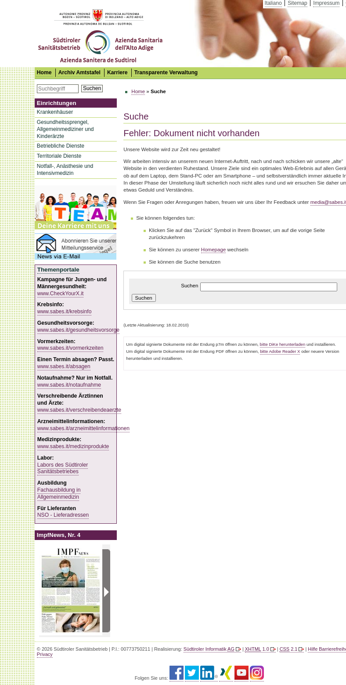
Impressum (326, 3)
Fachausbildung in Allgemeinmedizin (59, 493)
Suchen (92, 88)
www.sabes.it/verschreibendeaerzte (79, 410)
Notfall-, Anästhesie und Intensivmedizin (65, 169)
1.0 (257, 649)
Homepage (213, 249)
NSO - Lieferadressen (63, 515)
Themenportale (58, 269)
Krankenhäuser (55, 112)
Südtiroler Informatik (209, 649)
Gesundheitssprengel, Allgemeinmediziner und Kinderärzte (65, 129)
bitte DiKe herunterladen (283, 344)
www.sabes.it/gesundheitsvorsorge (78, 330)
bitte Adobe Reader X (280, 351)
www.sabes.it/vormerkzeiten (70, 348)
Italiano (273, 3)
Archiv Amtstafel (79, 72)
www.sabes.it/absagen (63, 366)
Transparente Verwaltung (166, 72)
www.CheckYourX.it (60, 293)
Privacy (45, 654)
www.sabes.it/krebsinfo (64, 311)
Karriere (117, 72)
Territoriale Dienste (59, 156)
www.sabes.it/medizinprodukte (73, 446)
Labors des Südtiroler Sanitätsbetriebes (62, 468)
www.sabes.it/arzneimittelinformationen (83, 428)
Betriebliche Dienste (60, 146)
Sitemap (297, 3)
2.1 (289, 649)
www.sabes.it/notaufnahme (69, 385)
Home (138, 91)
